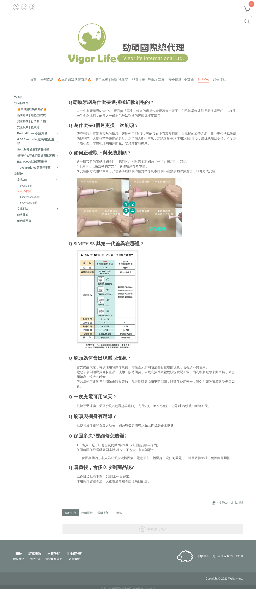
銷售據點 (74, 559)
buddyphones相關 (30, 197)
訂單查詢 (34, 554)
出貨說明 (53, 554)
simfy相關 (25, 191)
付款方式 (35, 559)
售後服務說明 (53, 559)
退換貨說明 (74, 554)
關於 (19, 554)
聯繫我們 (18, 559)
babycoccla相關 (28, 202)
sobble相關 (26, 185)
